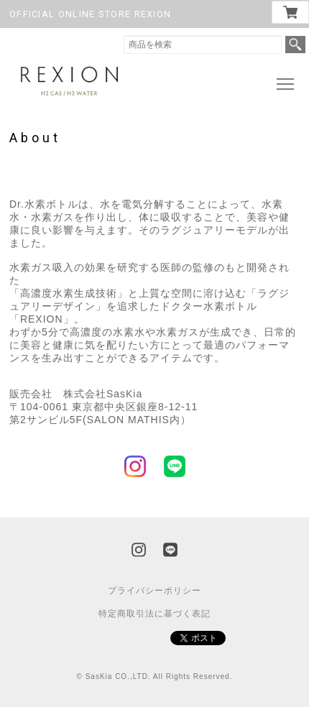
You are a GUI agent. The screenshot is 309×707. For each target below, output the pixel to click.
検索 (295, 44)
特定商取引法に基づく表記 (154, 614)
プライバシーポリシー (154, 591)
